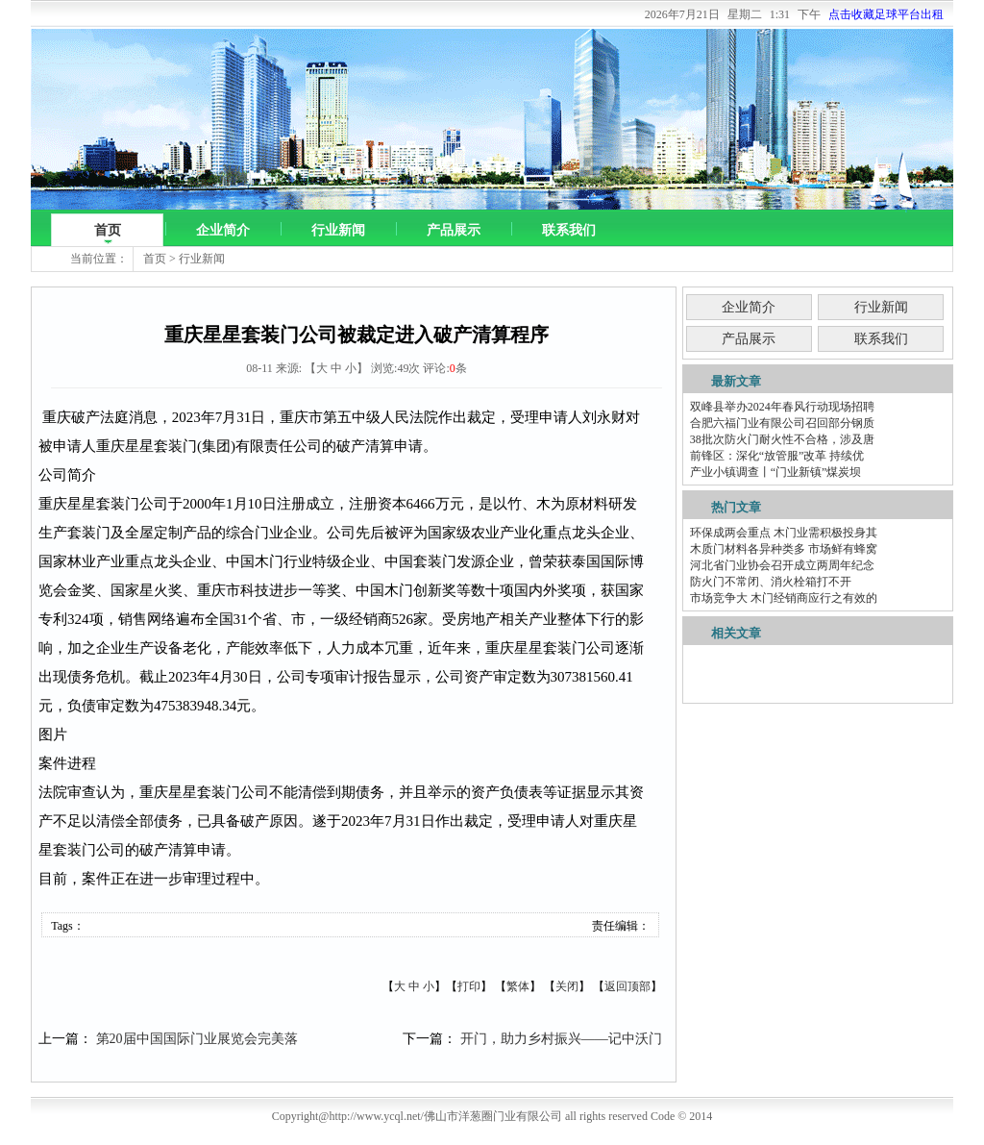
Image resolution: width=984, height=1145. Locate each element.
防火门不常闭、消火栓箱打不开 (770, 581)
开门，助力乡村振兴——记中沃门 (561, 1039)
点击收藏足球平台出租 (886, 14)
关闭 (566, 986)
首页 (107, 230)
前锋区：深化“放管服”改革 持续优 (777, 455)
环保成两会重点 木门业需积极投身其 (783, 532)
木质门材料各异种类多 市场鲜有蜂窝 (783, 549)
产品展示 (453, 230)
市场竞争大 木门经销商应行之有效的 (783, 598)
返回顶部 (627, 986)
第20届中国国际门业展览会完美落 (197, 1039)
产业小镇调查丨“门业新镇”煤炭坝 (776, 472)
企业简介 (223, 230)
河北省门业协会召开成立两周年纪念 (782, 565)
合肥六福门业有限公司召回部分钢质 (782, 423)
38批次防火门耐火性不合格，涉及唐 (782, 439)
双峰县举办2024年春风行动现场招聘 (782, 406)
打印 (468, 986)
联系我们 (569, 230)
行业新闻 (338, 230)
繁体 (517, 986)
